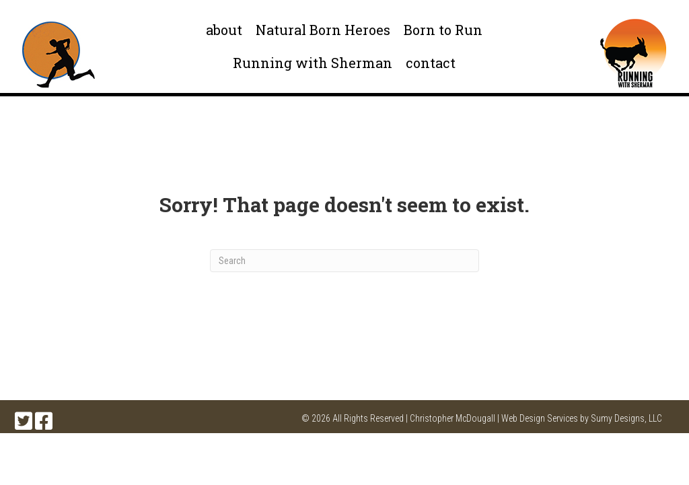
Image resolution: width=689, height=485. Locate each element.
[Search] (344, 260)
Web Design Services (539, 418)
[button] (23, 421)
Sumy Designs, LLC (626, 418)
